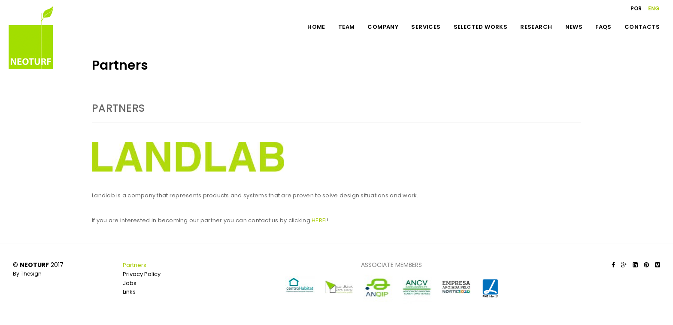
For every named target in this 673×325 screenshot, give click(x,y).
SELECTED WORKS (481, 27)
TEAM (346, 27)
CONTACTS (642, 27)
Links (129, 292)
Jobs (129, 283)
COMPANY (382, 27)
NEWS (574, 27)
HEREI (319, 220)
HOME (316, 27)
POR (636, 8)
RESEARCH (536, 27)
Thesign (31, 273)
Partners (134, 265)
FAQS (603, 27)
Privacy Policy (142, 274)
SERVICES (425, 27)
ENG (654, 8)
